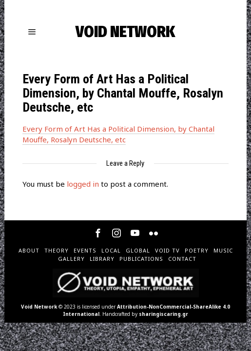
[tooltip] (98, 233)
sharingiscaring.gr (163, 314)
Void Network (39, 306)
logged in (83, 184)
